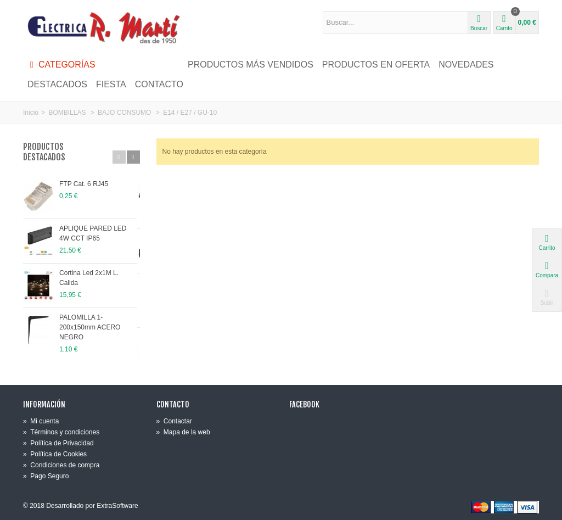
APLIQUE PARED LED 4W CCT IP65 (98, 233)
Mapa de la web (183, 432)
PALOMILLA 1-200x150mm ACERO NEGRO (99, 322)
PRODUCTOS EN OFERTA (376, 64)
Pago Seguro (46, 476)
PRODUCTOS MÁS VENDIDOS (250, 64)
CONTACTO (159, 84)
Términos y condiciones (61, 432)
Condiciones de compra (61, 465)
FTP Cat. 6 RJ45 (83, 184)
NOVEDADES (466, 64)
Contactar (174, 421)
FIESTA (111, 84)
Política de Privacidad (58, 443)
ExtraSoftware (117, 506)
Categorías (61, 65)
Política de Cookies (55, 454)
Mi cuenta (41, 421)
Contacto (172, 404)
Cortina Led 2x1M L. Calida (99, 273)
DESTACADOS (57, 84)
